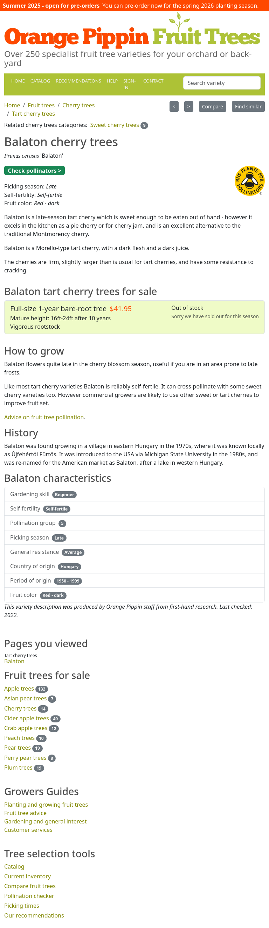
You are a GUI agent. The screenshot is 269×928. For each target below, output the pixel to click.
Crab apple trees (25, 728)
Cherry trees (20, 708)
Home (18, 81)
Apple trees (19, 688)
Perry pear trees (25, 758)
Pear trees (17, 747)
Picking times (21, 905)
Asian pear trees (25, 698)
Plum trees (18, 767)
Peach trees (19, 738)
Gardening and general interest (45, 821)
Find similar (248, 106)
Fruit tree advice (25, 813)
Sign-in (129, 84)
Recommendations (78, 81)
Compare (212, 106)
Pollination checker (29, 896)
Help (112, 81)
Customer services (28, 830)
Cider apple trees (26, 718)
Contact (153, 81)
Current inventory (27, 876)
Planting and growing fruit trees (46, 804)
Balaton (14, 661)
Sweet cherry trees (114, 125)
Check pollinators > (34, 170)
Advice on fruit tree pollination (44, 417)
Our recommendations (34, 915)
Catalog (40, 81)
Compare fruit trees (30, 886)
